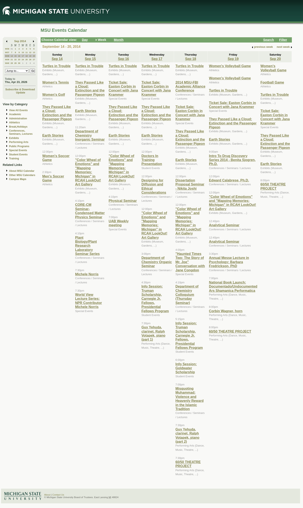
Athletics (14, 122)
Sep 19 (233, 59)
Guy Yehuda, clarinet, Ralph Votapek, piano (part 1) (153, 333)
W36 (7, 49)
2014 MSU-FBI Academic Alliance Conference (190, 86)
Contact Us (58, 494)
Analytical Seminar (224, 225)
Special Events (18, 150)
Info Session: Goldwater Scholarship (186, 368)
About (47, 494)
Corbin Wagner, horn (225, 311)
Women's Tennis (55, 82)
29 (15, 63)
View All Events (18, 110)
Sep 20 (275, 59)
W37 (7, 52)
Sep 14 (57, 59)
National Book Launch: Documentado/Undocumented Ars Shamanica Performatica (233, 286)
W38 (7, 56)
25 (26, 59)
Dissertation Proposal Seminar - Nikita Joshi (189, 184)
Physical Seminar (123, 201)
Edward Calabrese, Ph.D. (229, 180)
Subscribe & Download (20, 89)
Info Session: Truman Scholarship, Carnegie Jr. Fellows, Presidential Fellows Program (155, 298)
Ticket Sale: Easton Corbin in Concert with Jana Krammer (123, 88)
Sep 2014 (20, 41)
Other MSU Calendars (22, 175)
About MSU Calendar (21, 170)
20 (34, 56)
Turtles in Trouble (56, 66)
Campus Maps (17, 179)
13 (34, 52)
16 (19, 56)
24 (23, 59)
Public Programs (19, 146)
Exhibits (14, 138)
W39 (7, 59)
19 (30, 56)
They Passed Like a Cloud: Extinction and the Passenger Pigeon (57, 113)
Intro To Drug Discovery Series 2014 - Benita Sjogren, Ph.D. (232, 160)
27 (34, 59)
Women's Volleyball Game (230, 66)
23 (19, 59)
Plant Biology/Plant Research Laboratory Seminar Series (87, 246)
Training (14, 158)
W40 (7, 63)
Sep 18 (190, 59)
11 (26, 52)
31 (12, 49)
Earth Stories (53, 135)
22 (15, 59)
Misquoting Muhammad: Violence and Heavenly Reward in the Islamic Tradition (189, 399)
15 (15, 56)
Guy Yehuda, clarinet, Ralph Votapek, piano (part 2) (187, 435)
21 (12, 59)
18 (26, 56)
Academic (15, 114)
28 (12, 63)
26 (30, 59)
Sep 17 (156, 59)
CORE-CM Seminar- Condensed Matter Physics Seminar (90, 211)
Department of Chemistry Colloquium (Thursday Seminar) (187, 294)
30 (19, 63)
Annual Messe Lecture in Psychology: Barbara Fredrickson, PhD (229, 262)
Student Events (18, 154)
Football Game (272, 82)
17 (23, 56)
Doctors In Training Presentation (151, 160)
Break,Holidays (18, 126)
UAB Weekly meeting (119, 223)
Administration (18, 118)
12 (30, 52)
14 (12, 56)
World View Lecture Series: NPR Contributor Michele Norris (88, 301)
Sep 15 (90, 59)
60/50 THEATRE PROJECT (188, 464)
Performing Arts (18, 142)
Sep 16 (123, 59)
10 (23, 52)
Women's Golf (53, 94)
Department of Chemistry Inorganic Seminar (90, 135)
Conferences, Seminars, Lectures (21, 132)
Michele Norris (86, 274)
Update (20, 92)
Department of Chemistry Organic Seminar (156, 262)
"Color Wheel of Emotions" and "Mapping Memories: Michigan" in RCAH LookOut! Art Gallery (88, 172)
